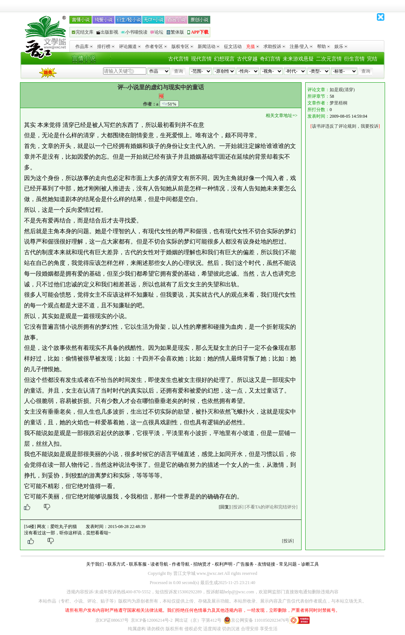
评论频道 (130, 46)
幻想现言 (224, 59)
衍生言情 (354, 59)
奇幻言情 (270, 59)
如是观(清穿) (342, 89)
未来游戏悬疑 (298, 59)
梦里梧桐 (338, 103)
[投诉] (238, 507)
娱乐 (340, 46)
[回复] (225, 507)
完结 (372, 59)
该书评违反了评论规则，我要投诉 (345, 126)
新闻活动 (208, 46)
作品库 (84, 46)
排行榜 (106, 46)
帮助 (323, 46)
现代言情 (201, 59)
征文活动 (233, 46)
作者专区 (156, 46)
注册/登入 (301, 46)
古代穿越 (247, 59)
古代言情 (178, 59)
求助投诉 (274, 46)
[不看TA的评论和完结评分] (271, 507)
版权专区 (182, 46)
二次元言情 (329, 59)
